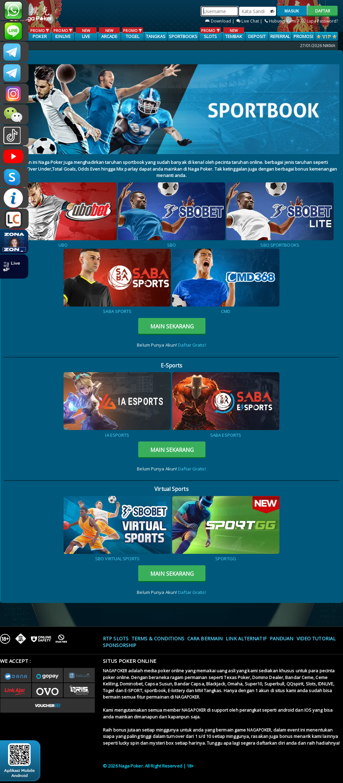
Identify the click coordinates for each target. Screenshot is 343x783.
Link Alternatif (246, 638)
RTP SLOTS (115, 638)
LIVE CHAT (14, 219)
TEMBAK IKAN (233, 36)
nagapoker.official (14, 93)
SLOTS (210, 33)
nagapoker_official (14, 31)
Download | (220, 21)
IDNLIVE (62, 33)
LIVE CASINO (86, 36)
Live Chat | (249, 21)
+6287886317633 (14, 10)
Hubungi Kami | (283, 21)
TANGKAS (156, 36)
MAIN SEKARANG (172, 326)
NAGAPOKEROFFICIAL (14, 156)
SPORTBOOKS (183, 36)
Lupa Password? (320, 21)
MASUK (291, 11)
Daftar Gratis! (192, 345)
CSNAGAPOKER (14, 52)
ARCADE (109, 33)
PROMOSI (303, 36)
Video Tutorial (316, 638)
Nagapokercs (14, 73)
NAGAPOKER (115, 671)
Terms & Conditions (157, 638)
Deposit (257, 36)
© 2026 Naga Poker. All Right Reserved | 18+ (148, 766)
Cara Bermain (205, 638)
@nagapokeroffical (14, 135)
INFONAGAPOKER (14, 198)
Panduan (282, 638)
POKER (39, 33)
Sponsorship (119, 645)
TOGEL (132, 33)
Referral (280, 36)
